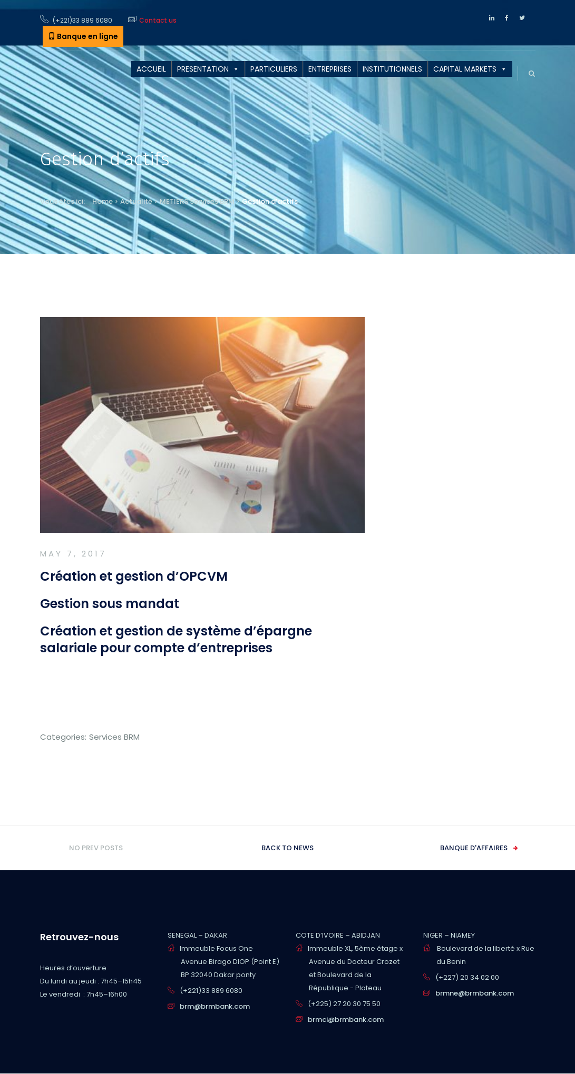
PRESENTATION (203, 69)
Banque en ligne (83, 36)
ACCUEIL (151, 69)
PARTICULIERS (273, 69)
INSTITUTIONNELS (392, 69)
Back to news (287, 848)
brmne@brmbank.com (474, 993)
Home (102, 201)
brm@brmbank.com (215, 1006)
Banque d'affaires (474, 848)
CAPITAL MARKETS (464, 69)
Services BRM (212, 201)
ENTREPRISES (330, 69)
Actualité (136, 201)
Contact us (158, 20)
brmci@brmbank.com (346, 1020)
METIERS (174, 201)
